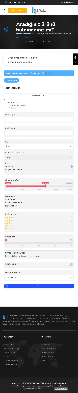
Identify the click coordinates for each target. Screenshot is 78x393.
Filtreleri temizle (39, 96)
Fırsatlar (10, 196)
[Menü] (72, 10)
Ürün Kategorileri (11, 364)
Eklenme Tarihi (12, 273)
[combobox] (39, 146)
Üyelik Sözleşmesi (48, 348)
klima (18, 115)
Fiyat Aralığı (11, 180)
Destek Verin (9, 352)
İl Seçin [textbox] (8, 146)
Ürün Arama (48, 41)
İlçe (14, 153)
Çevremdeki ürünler (15, 253)
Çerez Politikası (47, 356)
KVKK (43, 360)
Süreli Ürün (11, 264)
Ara (22, 286)
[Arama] (5, 10)
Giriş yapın (67, 2)
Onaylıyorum (61, 389)
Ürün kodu (10, 128)
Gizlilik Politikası (47, 352)
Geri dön (11, 80)
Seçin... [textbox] (8, 157)
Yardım (7, 356)
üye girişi (18, 256)
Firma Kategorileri (11, 360)
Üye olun (22, 37)
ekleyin (47, 73)
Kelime (13, 115)
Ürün (38, 41)
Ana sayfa (29, 41)
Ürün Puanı (11, 214)
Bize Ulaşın (8, 348)
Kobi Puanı (10, 237)
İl (15, 142)
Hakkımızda (9, 344)
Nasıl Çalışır (45, 344)
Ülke (7, 163)
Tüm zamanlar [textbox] (11, 277)
